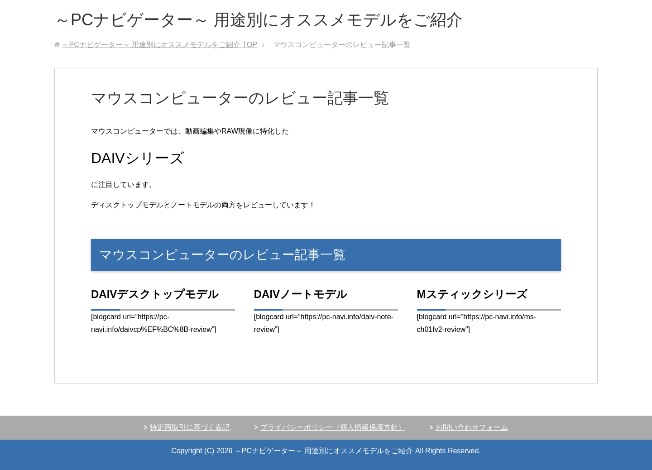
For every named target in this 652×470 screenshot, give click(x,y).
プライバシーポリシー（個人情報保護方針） (332, 427)
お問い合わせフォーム (472, 427)
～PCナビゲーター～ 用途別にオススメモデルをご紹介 (258, 19)
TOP (159, 44)
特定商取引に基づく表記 (190, 427)
